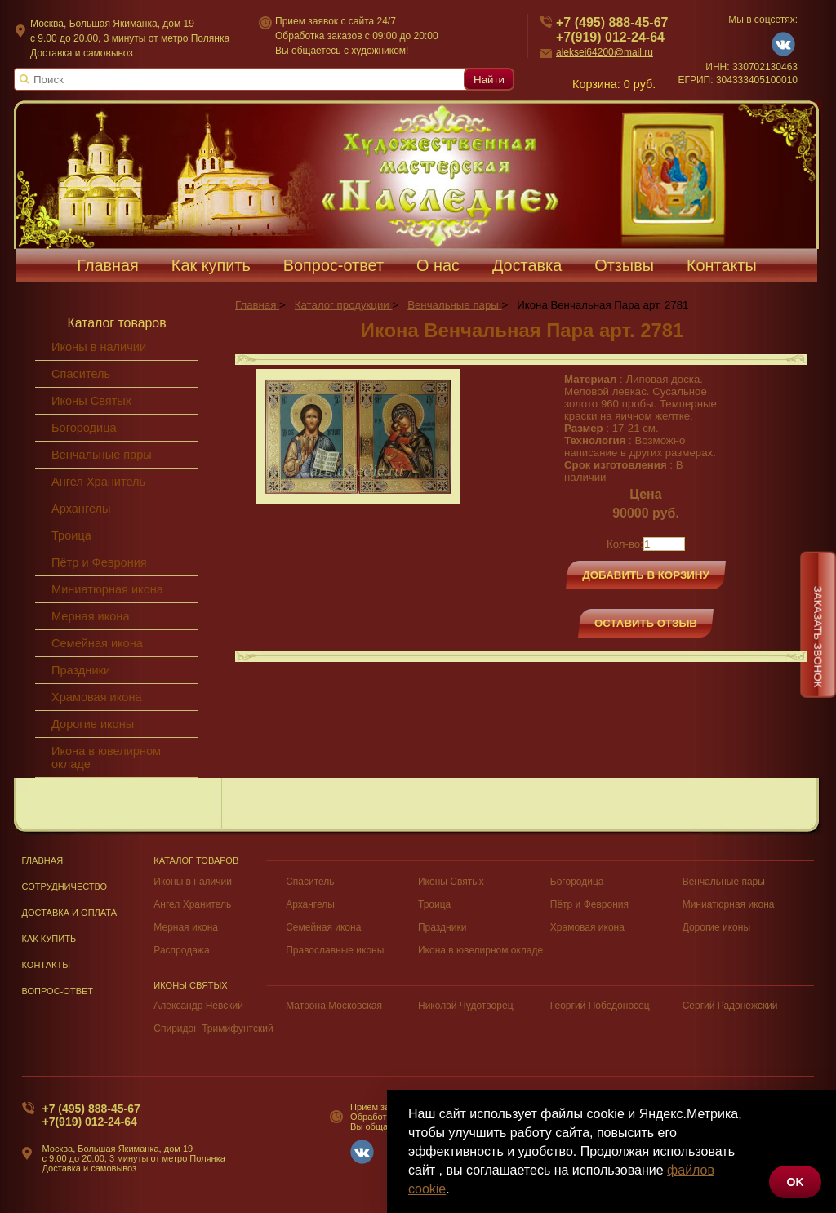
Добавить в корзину (645, 575)
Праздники (80, 670)
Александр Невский (198, 1005)
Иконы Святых (91, 400)
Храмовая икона (96, 697)
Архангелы (80, 508)
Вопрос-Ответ (58, 991)
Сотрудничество (65, 886)
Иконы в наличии (98, 346)
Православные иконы (335, 950)
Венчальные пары (101, 454)
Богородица (84, 427)
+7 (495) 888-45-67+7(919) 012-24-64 (91, 1115)
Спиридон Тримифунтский (213, 1028)
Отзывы (624, 265)
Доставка (527, 265)
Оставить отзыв (645, 623)
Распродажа (181, 950)
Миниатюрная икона (107, 589)
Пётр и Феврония (99, 562)
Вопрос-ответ (333, 265)
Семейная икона (97, 643)
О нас (438, 265)
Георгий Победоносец (600, 1005)
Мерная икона (90, 616)
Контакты (722, 265)
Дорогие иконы (92, 724)
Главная (108, 265)
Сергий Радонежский (730, 1005)
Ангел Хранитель (98, 481)
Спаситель (80, 373)
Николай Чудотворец (466, 1005)
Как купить (211, 265)
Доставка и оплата (70, 913)
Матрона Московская (334, 1005)
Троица (71, 535)
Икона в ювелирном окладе (106, 757)
